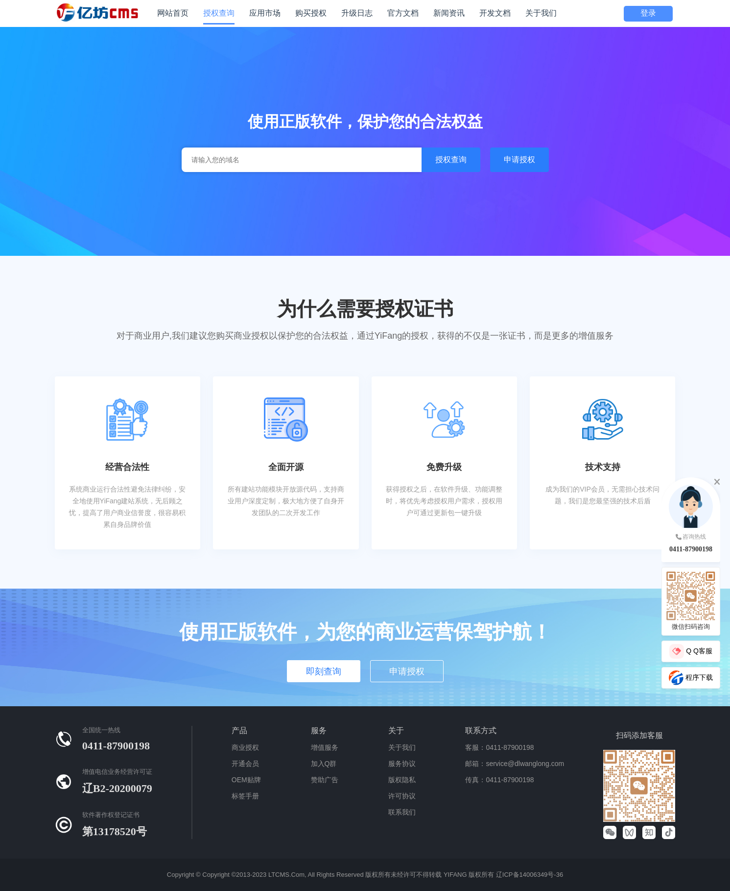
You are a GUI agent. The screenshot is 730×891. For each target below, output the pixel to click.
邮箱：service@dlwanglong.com (514, 763)
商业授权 (245, 747)
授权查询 (451, 159)
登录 (648, 13)
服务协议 (402, 763)
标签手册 (245, 796)
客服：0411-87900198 (499, 747)
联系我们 (402, 812)
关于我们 (402, 747)
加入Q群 (324, 763)
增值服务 (324, 747)
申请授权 (519, 159)
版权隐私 (402, 780)
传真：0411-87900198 (499, 780)
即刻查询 (323, 671)
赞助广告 (324, 780)
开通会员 (245, 763)
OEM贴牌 (246, 780)
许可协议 (402, 796)
